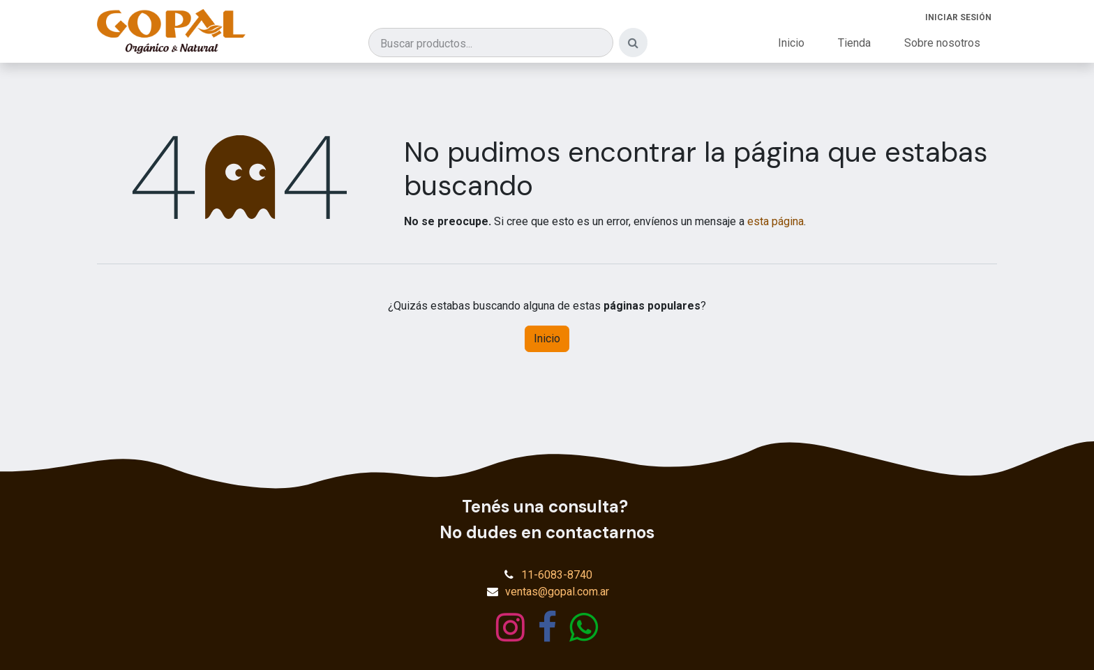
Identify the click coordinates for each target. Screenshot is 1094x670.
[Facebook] (547, 627)
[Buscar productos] (490, 42)
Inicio (547, 338)
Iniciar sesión (958, 17)
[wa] (584, 627)
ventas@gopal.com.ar (557, 591)
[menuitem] (791, 43)
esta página (775, 221)
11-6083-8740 (556, 574)
